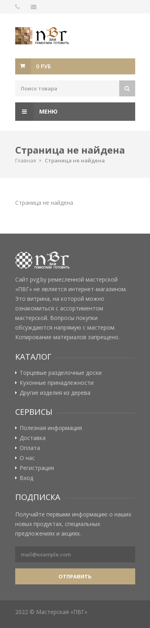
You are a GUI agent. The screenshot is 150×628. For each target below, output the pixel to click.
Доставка (33, 438)
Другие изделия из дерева (55, 392)
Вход (26, 478)
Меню (36, 111)
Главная (25, 160)
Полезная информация (51, 428)
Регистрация (37, 468)
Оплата (30, 448)
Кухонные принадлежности (57, 382)
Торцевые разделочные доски (61, 372)
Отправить (75, 576)
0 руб (43, 66)
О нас (27, 458)
